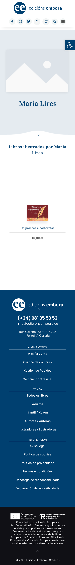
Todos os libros (37, 395)
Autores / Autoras (38, 421)
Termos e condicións (38, 471)
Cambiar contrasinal (37, 379)
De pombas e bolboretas (38, 225)
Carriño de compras (37, 362)
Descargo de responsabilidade (38, 480)
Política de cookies (37, 454)
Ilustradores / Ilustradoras (37, 429)
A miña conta (37, 353)
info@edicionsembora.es (37, 323)
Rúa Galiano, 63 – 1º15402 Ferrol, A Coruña (37, 333)
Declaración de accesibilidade (37, 488)
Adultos (37, 404)
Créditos (54, 560)
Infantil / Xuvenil (37, 412)
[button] (70, 45)
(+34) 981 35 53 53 (37, 318)
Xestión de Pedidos (37, 370)
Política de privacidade (37, 463)
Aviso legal (37, 446)
